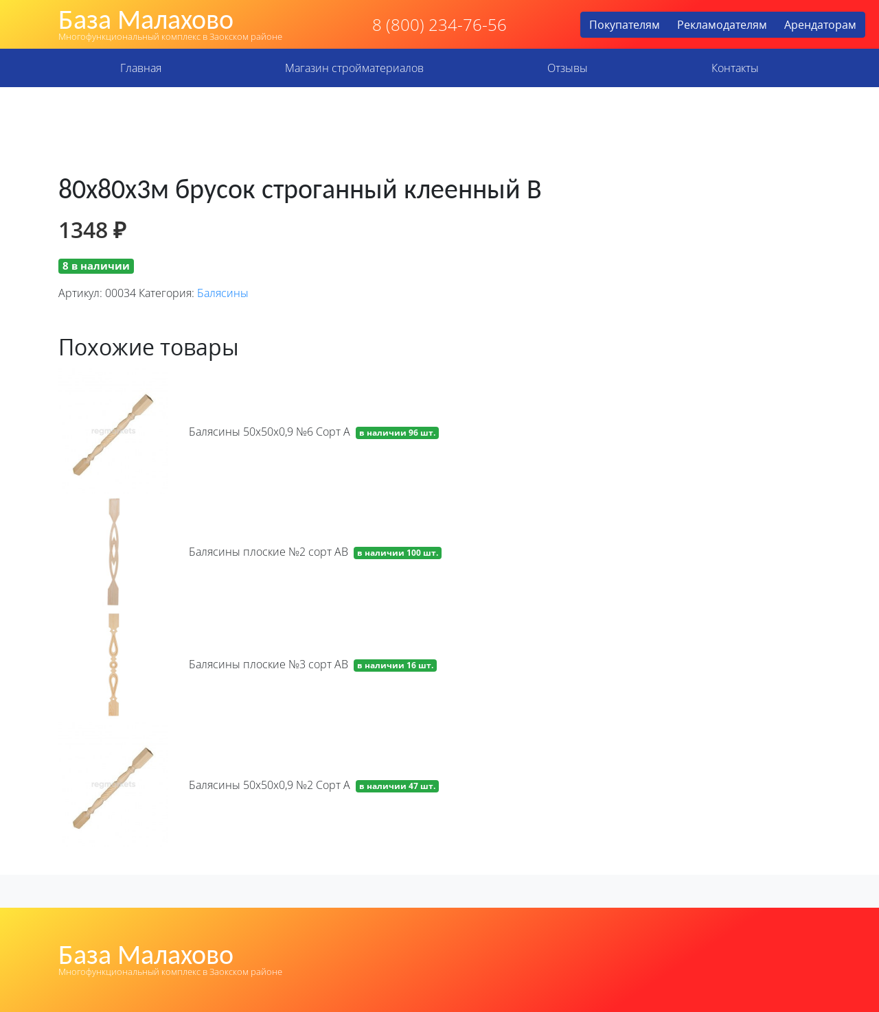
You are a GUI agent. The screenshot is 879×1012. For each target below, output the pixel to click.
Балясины (223, 293)
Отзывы (567, 67)
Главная (140, 67)
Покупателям (624, 24)
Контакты (735, 67)
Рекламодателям (722, 24)
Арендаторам (820, 24)
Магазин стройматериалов (354, 67)
